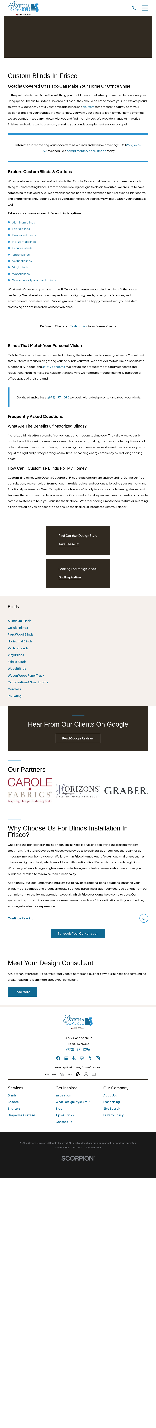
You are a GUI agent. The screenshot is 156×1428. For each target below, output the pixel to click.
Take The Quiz (68, 544)
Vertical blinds (22, 261)
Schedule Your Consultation (78, 933)
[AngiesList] (82, 1058)
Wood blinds (21, 274)
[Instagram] (98, 1058)
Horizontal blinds (24, 241)
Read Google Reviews (78, 738)
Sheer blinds (21, 254)
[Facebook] (58, 1058)
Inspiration (63, 1095)
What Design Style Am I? (73, 1102)
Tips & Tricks (65, 1115)
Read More (22, 992)
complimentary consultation (86, 151)
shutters (88, 107)
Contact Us (64, 1122)
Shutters (14, 1108)
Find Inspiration (69, 577)
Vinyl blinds (20, 267)
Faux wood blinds (24, 235)
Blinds (12, 1095)
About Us (110, 1095)
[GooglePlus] (66, 1058)
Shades (13, 1102)
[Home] (23, 8)
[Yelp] (74, 1058)
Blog (59, 1108)
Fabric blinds (21, 229)
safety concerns (53, 367)
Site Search (111, 1108)
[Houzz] (90, 1058)
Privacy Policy (113, 1115)
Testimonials (78, 326)
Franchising (111, 1102)
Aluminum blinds (23, 222)
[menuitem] (78, 621)
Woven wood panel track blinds (34, 280)
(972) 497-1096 (58, 397)
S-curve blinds (22, 248)
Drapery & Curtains (21, 1115)
